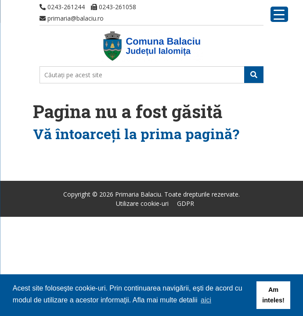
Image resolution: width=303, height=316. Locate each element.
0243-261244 (62, 7)
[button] (253, 74)
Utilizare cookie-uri (142, 203)
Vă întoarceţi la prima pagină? (136, 133)
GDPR (185, 203)
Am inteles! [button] (273, 295)
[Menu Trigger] (279, 14)
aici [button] (206, 300)
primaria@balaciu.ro (72, 18)
